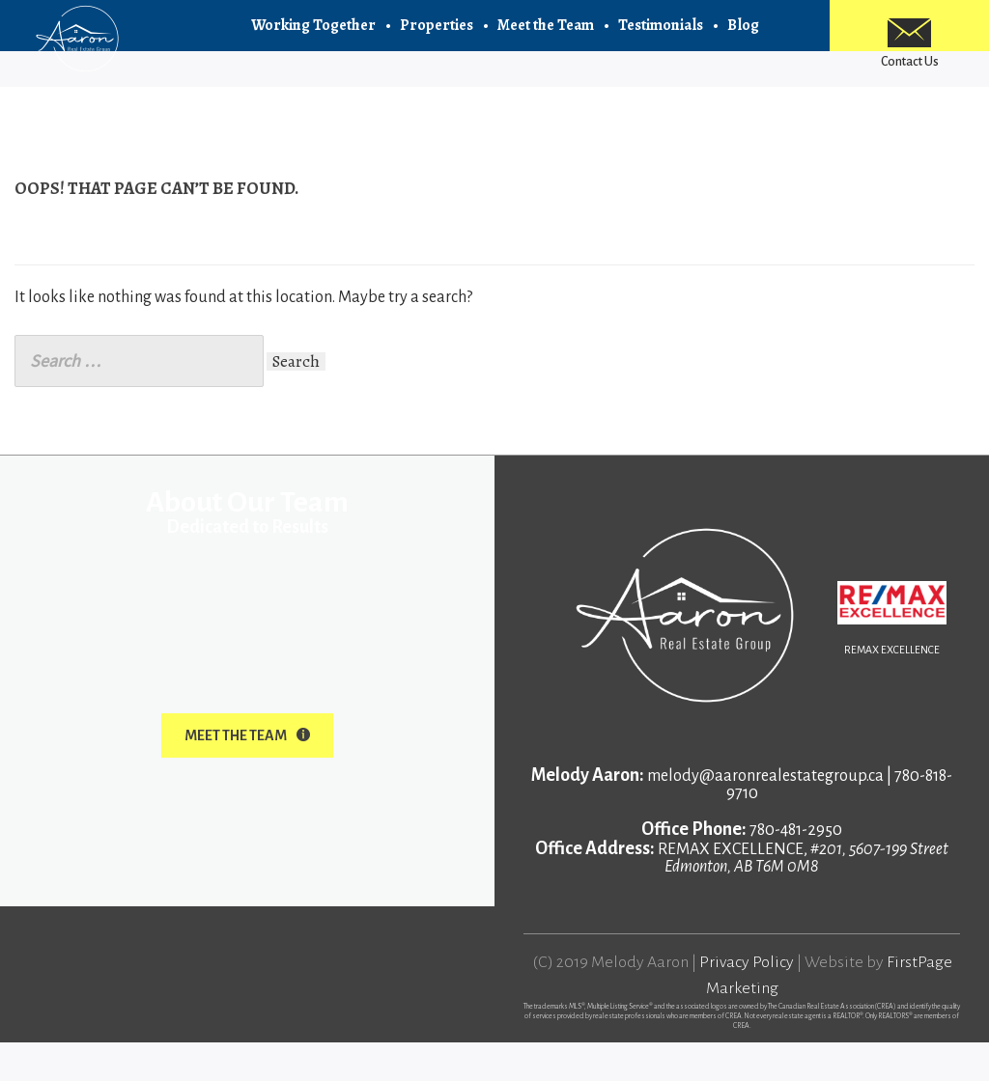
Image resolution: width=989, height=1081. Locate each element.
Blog (743, 38)
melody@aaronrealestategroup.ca (765, 814)
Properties (436, 38)
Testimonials (660, 38)
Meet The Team (247, 774)
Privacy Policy (746, 1001)
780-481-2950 (795, 868)
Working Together (313, 38)
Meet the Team (545, 38)
